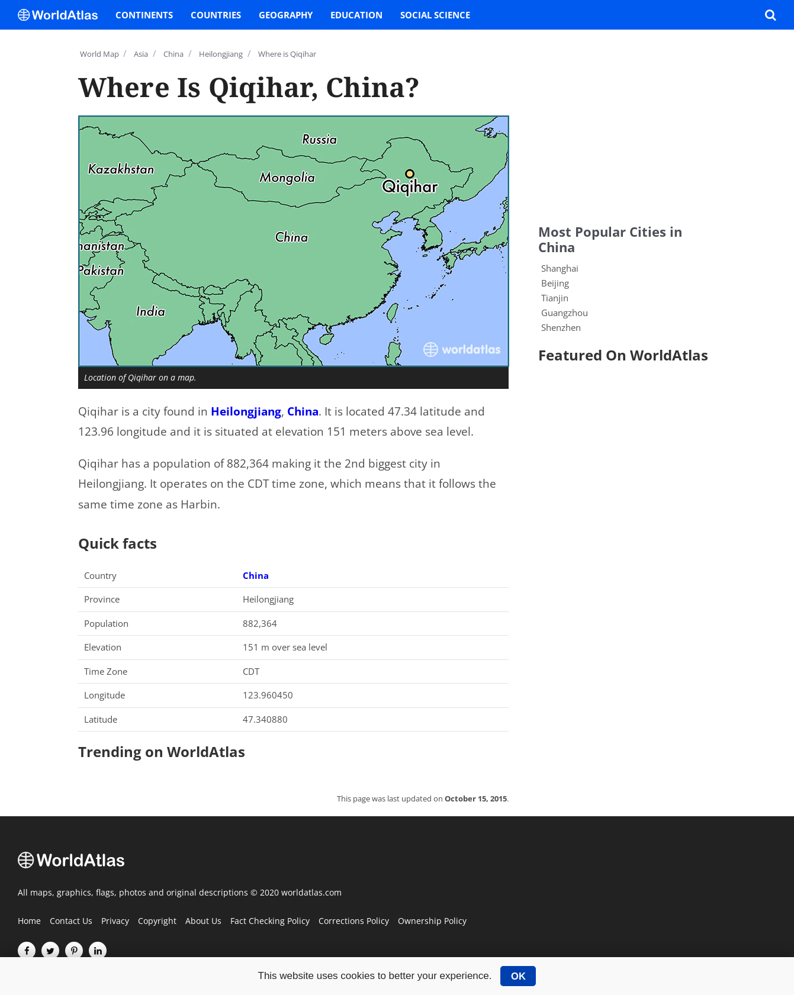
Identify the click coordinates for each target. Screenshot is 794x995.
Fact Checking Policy (270, 921)
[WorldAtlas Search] (770, 15)
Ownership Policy (432, 921)
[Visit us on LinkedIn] (98, 950)
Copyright (157, 921)
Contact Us (71, 921)
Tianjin (554, 298)
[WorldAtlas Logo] (62, 15)
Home (29, 921)
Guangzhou (564, 312)
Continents (144, 15)
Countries (216, 15)
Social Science (435, 15)
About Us (203, 921)
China (303, 411)
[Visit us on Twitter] (50, 950)
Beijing (555, 283)
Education (356, 15)
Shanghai (559, 268)
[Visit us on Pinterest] (74, 950)
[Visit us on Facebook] (27, 950)
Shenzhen (561, 327)
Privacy (115, 921)
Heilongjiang (246, 411)
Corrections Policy (354, 921)
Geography (286, 15)
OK (518, 976)
